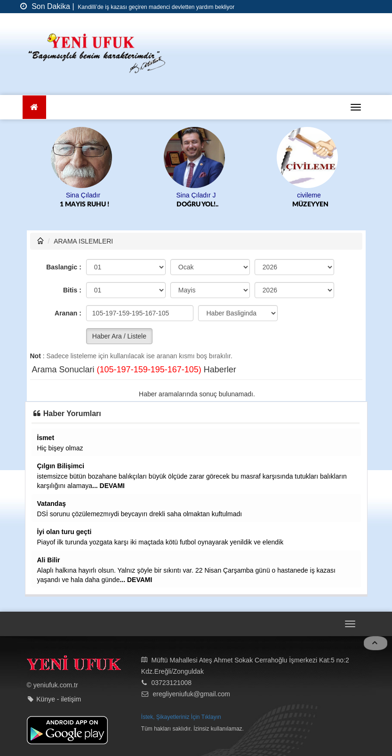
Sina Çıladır (83, 195)
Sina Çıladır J (196, 195)
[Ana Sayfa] (35, 107)
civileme (309, 195)
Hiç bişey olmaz (60, 448)
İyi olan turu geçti (64, 532)
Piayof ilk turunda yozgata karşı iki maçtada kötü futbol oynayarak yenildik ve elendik (160, 542)
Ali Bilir (48, 560)
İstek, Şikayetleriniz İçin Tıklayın (181, 717)
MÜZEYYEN (310, 204)
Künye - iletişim (58, 699)
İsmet (46, 437)
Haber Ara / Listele (119, 336)
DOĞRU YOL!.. (197, 204)
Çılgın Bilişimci (60, 466)
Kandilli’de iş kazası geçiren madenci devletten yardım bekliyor (155, 7)
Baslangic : (63, 267)
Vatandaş (51, 503)
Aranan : (68, 313)
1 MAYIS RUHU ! (84, 204)
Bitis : (72, 290)
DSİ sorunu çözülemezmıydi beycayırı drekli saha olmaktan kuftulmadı (139, 514)
